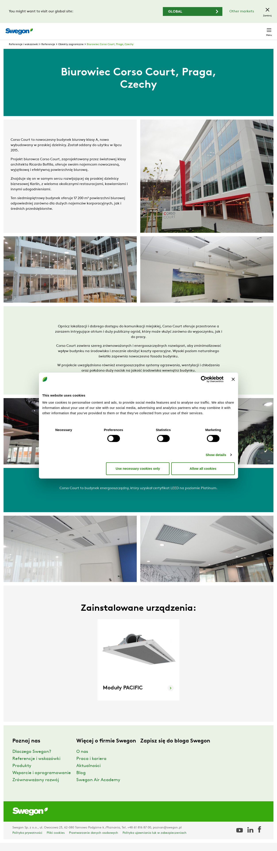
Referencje (48, 52)
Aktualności (88, 774)
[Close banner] (233, 379)
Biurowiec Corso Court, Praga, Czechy (110, 52)
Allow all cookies (203, 468)
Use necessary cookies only (138, 468)
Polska (240, 29)
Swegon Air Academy (98, 788)
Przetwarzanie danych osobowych (93, 841)
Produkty (21, 774)
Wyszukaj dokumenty (191, 29)
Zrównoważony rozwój (35, 788)
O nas (82, 760)
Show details (216, 454)
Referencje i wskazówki (23, 52)
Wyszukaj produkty (149, 29)
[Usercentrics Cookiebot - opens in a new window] (204, 379)
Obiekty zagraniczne (71, 52)
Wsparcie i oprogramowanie (41, 781)
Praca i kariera (91, 767)
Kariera (221, 29)
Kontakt (261, 29)
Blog (81, 781)
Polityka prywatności (27, 841)
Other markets (241, 11)
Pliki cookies (56, 841)
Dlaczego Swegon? (31, 760)
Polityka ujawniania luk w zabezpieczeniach (155, 841)
